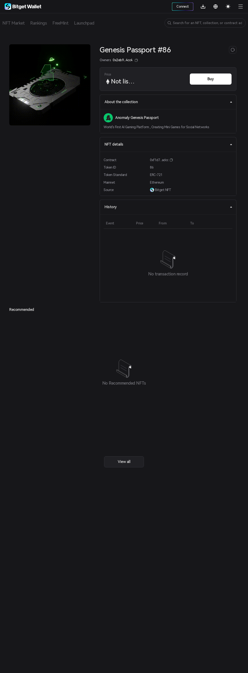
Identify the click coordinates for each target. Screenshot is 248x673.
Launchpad (84, 23)
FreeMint (60, 23)
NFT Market (13, 23)
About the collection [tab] (168, 102)
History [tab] (168, 207)
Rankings (38, 23)
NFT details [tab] (168, 144)
